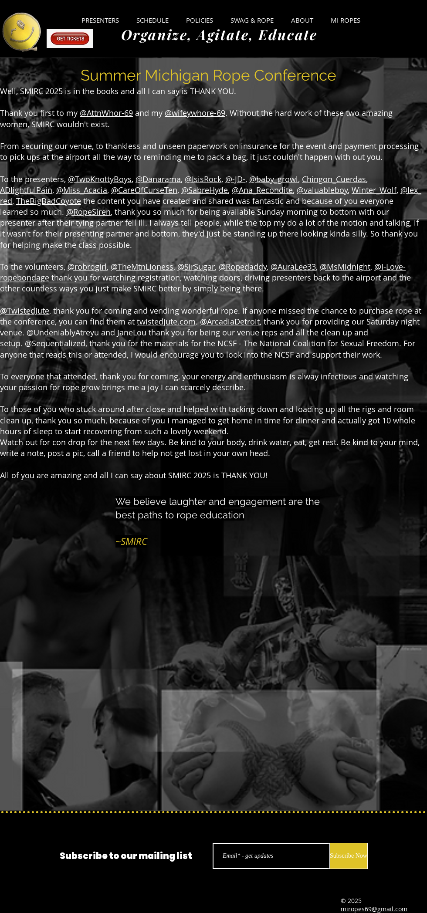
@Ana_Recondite (262, 190)
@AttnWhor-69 (106, 113)
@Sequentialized (55, 343)
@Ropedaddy (243, 266)
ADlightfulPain (26, 190)
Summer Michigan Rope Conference (208, 75)
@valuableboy (322, 190)
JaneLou (131, 332)
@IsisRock (203, 179)
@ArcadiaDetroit (230, 321)
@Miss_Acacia (81, 190)
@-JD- (235, 179)
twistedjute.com (166, 321)
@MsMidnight (345, 266)
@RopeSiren (88, 211)
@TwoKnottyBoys (100, 179)
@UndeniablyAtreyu (63, 332)
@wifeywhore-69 (195, 113)
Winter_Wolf (374, 190)
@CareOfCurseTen (144, 190)
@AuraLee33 (293, 266)
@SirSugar (196, 266)
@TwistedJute (24, 310)
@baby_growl (273, 179)
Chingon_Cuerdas (334, 179)
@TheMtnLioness (142, 266)
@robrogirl (87, 266)
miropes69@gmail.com (374, 909)
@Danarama (158, 179)
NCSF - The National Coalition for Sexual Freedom (308, 343)
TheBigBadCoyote (48, 201)
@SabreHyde (204, 190)
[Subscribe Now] (348, 856)
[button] (199, 20)
